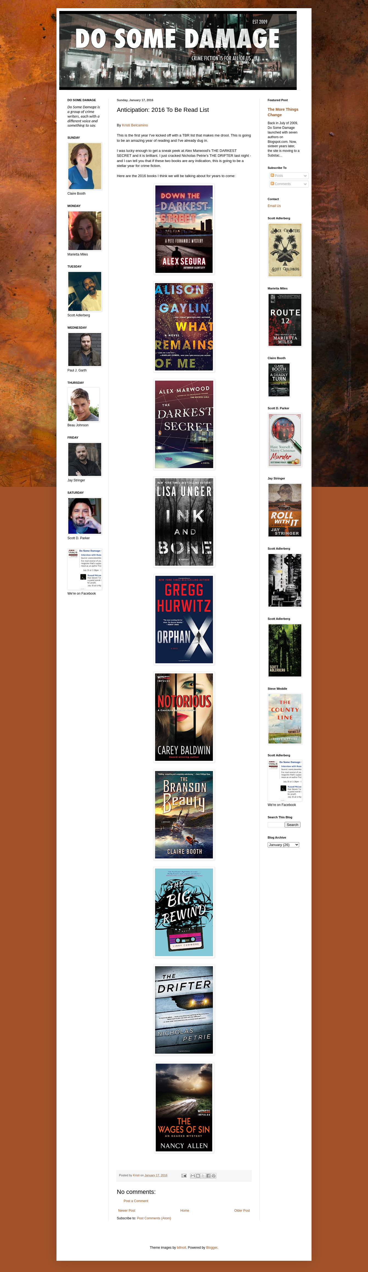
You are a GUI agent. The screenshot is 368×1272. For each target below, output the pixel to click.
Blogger (211, 1248)
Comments (281, 184)
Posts (277, 176)
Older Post (242, 1211)
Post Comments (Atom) (154, 1218)
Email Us (274, 206)
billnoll (181, 1248)
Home (184, 1211)
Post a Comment (136, 1201)
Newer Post (126, 1211)
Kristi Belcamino (135, 125)
